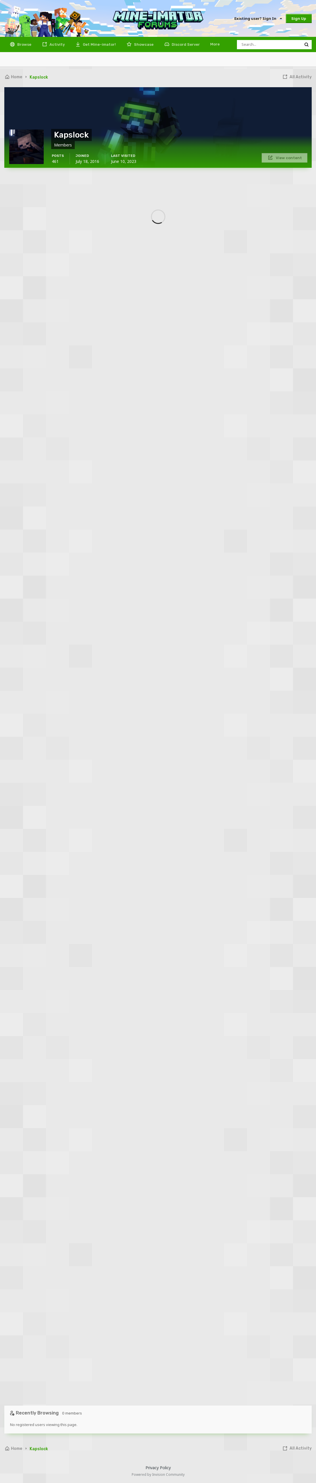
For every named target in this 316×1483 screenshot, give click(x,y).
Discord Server (185, 44)
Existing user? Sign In (257, 18)
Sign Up (298, 18)
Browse (23, 44)
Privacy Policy (158, 1467)
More (215, 44)
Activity (57, 44)
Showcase (143, 44)
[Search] (269, 44)
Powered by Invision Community (158, 1474)
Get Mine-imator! (99, 44)
